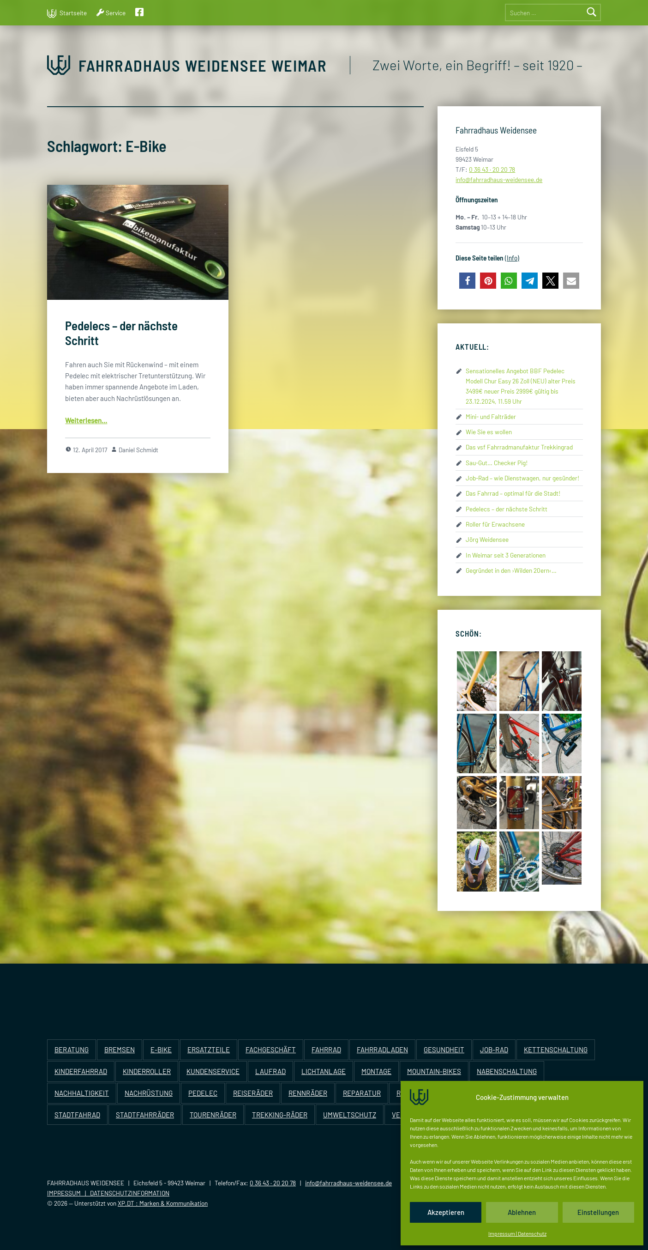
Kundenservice (213, 1071)
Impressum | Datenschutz (517, 1233)
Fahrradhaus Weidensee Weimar (202, 65)
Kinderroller (147, 1071)
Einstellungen (598, 1212)
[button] (467, 281)
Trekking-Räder (279, 1114)
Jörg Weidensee (487, 539)
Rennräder (307, 1093)
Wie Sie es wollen (489, 432)
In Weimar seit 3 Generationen (506, 555)
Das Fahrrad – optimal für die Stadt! (513, 493)
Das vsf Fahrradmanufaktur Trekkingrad (519, 447)
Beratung (71, 1049)
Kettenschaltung (556, 1049)
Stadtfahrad (77, 1114)
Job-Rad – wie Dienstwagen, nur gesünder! (522, 478)
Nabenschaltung (507, 1071)
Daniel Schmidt (138, 450)
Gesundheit (444, 1049)
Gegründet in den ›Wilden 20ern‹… (511, 570)
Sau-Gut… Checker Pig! (497, 463)
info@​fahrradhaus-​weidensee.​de (499, 179)
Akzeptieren (445, 1212)
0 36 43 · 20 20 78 (492, 169)
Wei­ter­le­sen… (86, 420)
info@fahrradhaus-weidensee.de (348, 1183)
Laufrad (270, 1071)
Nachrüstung (149, 1093)
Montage (376, 1071)
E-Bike (161, 1049)
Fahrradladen (382, 1049)
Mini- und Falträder (491, 416)
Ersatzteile (208, 1049)
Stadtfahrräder (145, 1114)
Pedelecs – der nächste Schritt (506, 509)
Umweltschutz (349, 1114)
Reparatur (362, 1093)
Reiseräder (253, 1093)
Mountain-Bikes (434, 1071)
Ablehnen (522, 1212)
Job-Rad (494, 1049)
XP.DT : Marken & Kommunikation (163, 1203)
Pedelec (202, 1093)
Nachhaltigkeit (81, 1093)
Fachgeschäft (271, 1049)
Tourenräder (213, 1114)
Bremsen (119, 1049)
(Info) (512, 258)
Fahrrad (326, 1049)
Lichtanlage (323, 1071)
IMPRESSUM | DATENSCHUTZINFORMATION (108, 1193)
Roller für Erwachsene (495, 524)
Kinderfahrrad (80, 1071)
